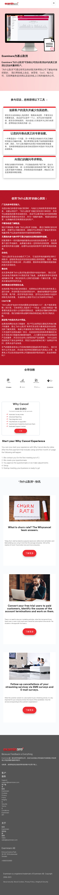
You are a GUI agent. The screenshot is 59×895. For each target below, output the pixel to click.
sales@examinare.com (10, 840)
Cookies (4, 793)
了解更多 (29, 553)
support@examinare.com (10, 782)
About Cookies (19, 882)
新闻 (3, 835)
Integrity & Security (41, 882)
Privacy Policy (30, 882)
